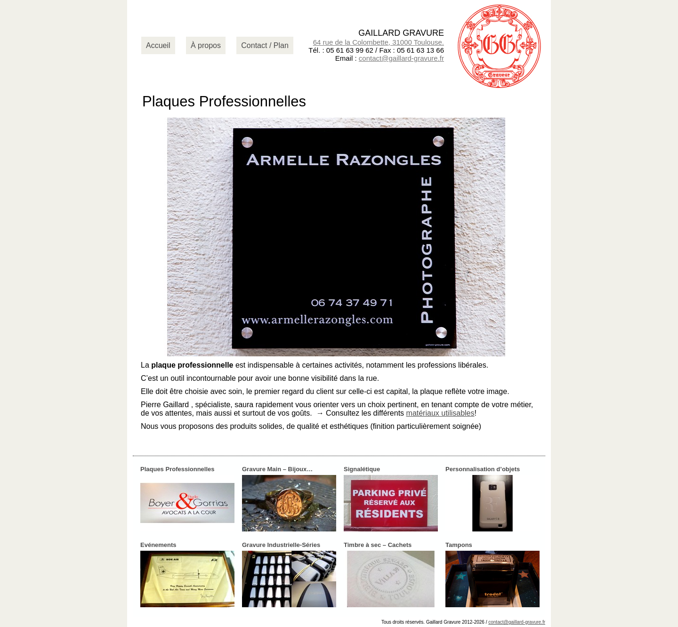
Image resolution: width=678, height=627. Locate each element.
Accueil (158, 45)
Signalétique (362, 469)
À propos (206, 45)
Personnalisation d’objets (482, 469)
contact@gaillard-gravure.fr (401, 58)
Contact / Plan (265, 45)
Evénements (158, 544)
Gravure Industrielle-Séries (281, 544)
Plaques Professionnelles (177, 469)
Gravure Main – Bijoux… (277, 469)
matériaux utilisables (440, 413)
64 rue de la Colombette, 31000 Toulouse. (378, 42)
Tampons (458, 544)
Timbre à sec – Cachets (378, 544)
